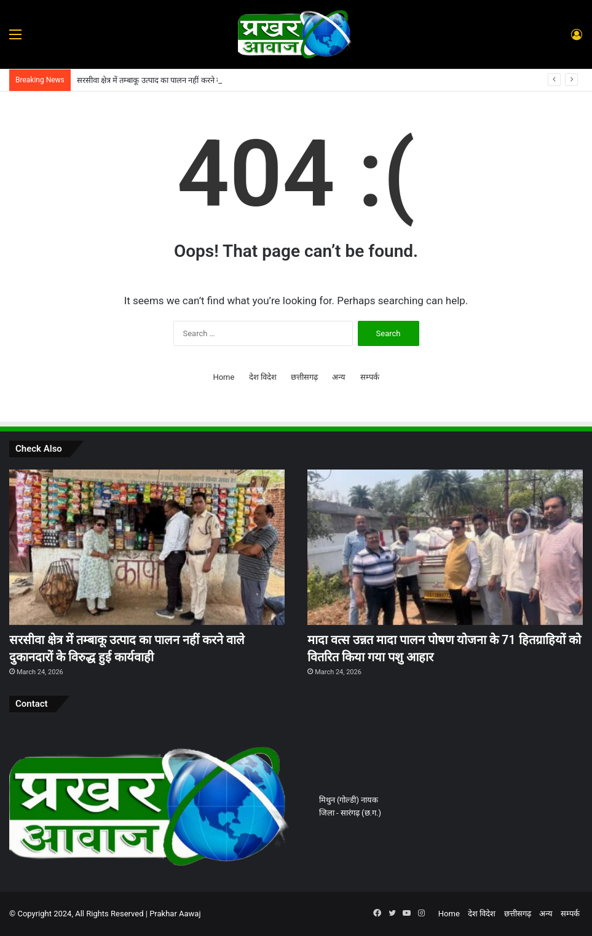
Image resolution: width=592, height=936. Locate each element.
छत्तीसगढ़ (304, 377)
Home (223, 377)
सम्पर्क (369, 377)
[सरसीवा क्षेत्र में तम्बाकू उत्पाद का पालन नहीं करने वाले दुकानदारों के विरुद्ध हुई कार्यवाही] (147, 547)
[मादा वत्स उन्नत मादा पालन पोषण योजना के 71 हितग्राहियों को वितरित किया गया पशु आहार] (445, 547)
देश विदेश (263, 377)
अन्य (338, 377)
